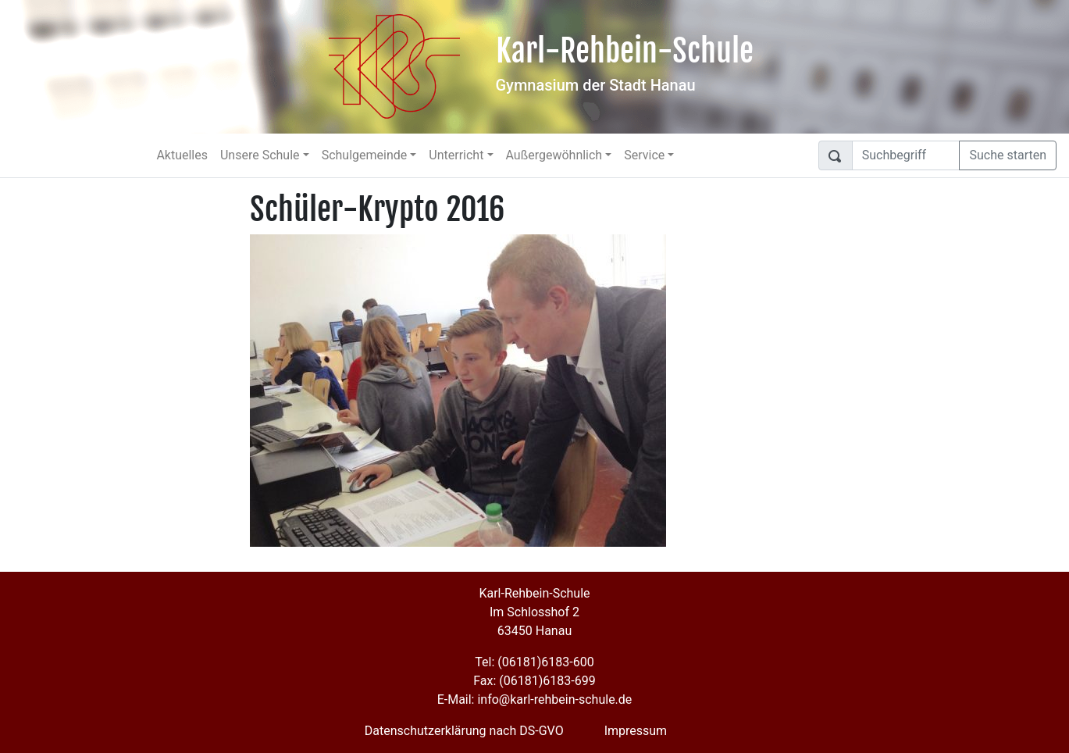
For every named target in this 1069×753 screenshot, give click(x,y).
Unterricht (456, 155)
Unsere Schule (260, 155)
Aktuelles (182, 155)
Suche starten (1007, 155)
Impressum (636, 730)
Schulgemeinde (365, 155)
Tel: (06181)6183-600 (534, 662)
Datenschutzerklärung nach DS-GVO (464, 730)
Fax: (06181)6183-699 (534, 680)
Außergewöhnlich (554, 155)
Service (644, 155)
